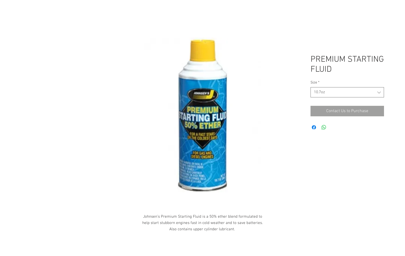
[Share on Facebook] (314, 127)
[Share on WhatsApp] (324, 127)
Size (315, 82)
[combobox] (347, 92)
